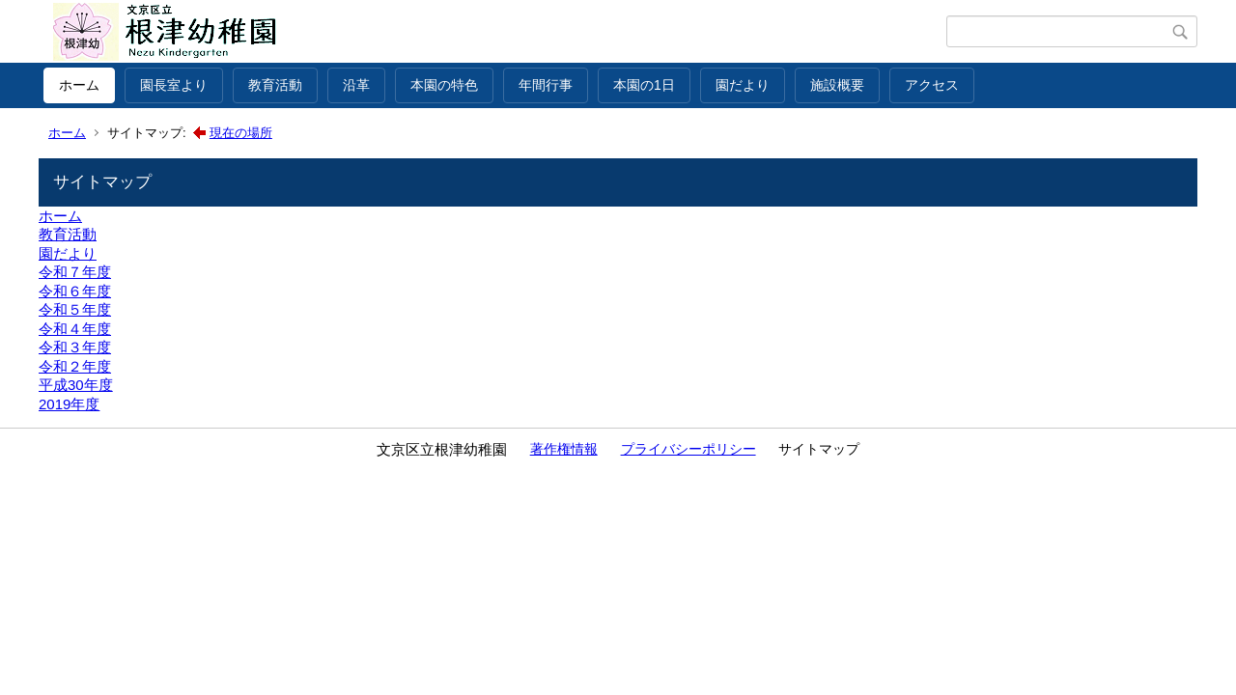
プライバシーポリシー (688, 449)
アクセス (932, 85)
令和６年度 (75, 291)
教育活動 (275, 85)
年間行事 (546, 85)
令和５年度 (75, 309)
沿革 (356, 85)
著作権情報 (564, 449)
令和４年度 (75, 328)
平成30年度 (76, 384)
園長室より (174, 85)
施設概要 (837, 85)
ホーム (79, 85)
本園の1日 (644, 85)
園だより (743, 85)
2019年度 (69, 404)
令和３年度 (75, 347)
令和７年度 (75, 272)
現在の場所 (241, 132)
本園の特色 (444, 85)
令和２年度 (75, 366)
